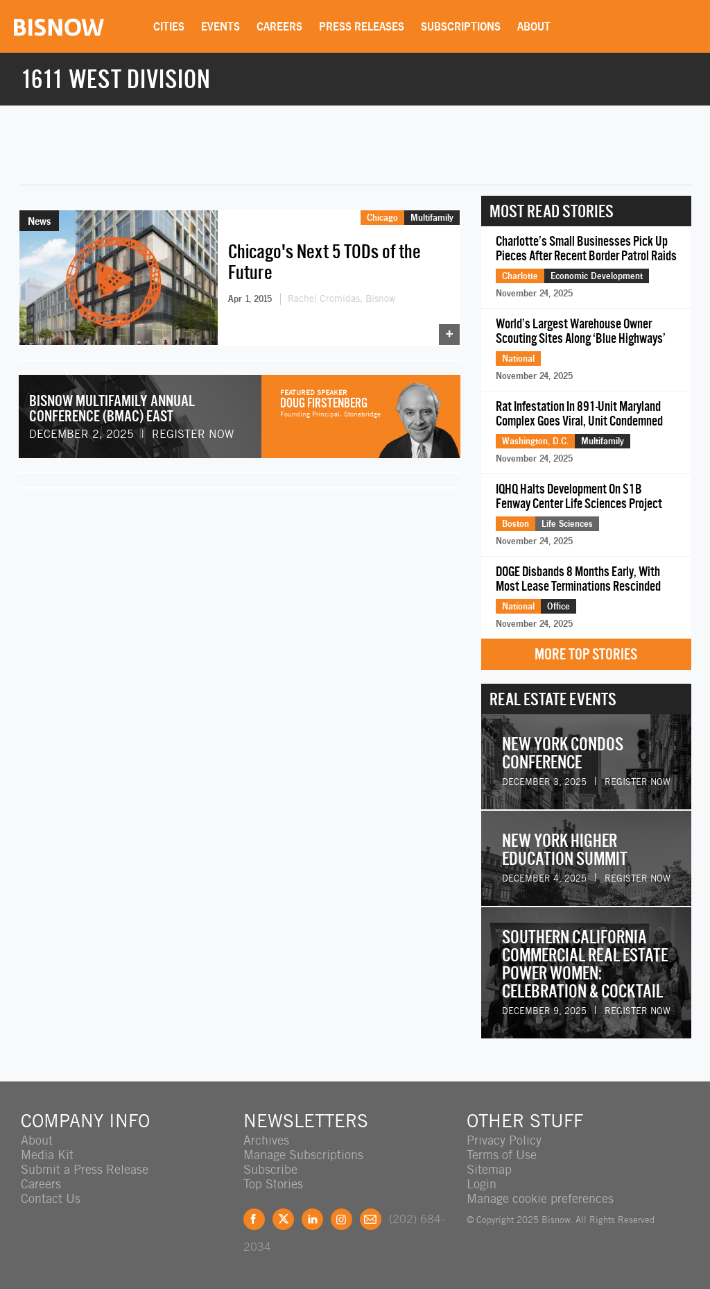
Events (220, 26)
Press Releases (361, 26)
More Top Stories (586, 654)
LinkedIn (312, 1219)
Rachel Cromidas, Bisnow (341, 298)
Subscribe (270, 1169)
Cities (168, 26)
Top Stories (273, 1184)
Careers (279, 26)
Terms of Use (502, 1154)
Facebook (254, 1219)
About (534, 26)
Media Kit (47, 1154)
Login (481, 1184)
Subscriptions (461, 26)
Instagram (341, 1219)
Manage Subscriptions (303, 1154)
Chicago (382, 217)
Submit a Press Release (84, 1169)
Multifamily (431, 217)
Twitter (283, 1219)
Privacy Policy (504, 1140)
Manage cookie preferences (540, 1198)
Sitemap (489, 1169)
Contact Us (50, 1198)
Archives (266, 1140)
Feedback (370, 1219)
